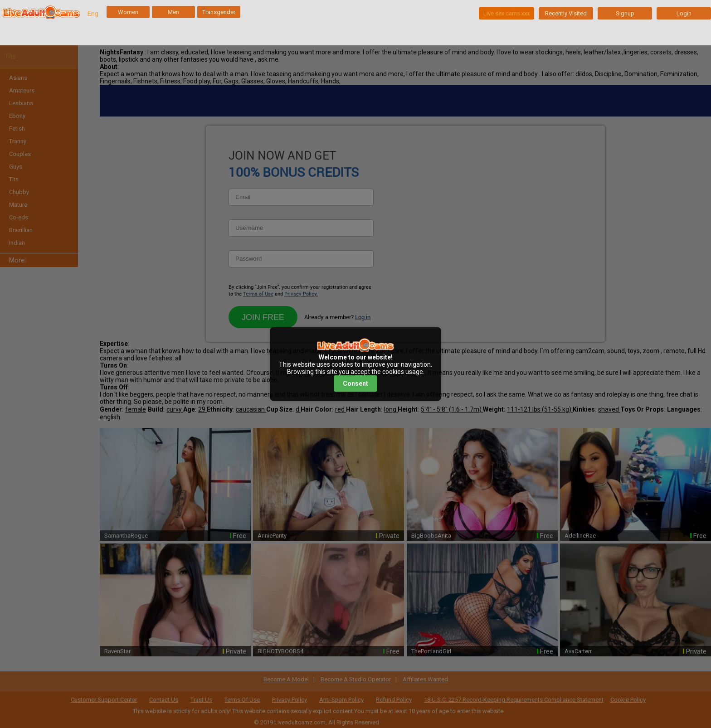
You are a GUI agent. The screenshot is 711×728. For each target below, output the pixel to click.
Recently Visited (566, 13)
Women (128, 12)
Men (173, 12)
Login (684, 13)
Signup (625, 13)
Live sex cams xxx (506, 13)
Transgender (218, 12)
